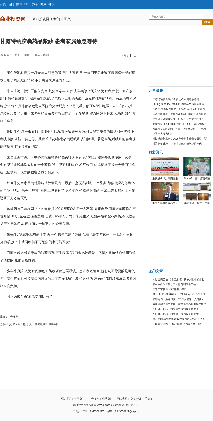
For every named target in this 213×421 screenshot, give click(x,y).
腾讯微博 (42, 324)
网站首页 (65, 398)
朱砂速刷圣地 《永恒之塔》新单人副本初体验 (178, 279)
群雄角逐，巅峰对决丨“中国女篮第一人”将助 (178, 299)
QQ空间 (12, 324)
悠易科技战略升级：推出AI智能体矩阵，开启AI (179, 128)
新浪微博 (23, 324)
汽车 (35, 4)
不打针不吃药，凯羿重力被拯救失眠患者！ (177, 309)
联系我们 (107, 398)
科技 (51, 4)
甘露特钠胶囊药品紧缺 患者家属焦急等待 (176, 99)
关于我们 (79, 398)
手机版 (149, 398)
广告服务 (94, 398)
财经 (27, 4)
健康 (43, 4)
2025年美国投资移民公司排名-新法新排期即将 (179, 109)
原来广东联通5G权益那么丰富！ (171, 289)
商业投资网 (40, 19)
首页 (3, 4)
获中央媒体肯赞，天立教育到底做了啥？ (176, 284)
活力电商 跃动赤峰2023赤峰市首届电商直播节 (179, 318)
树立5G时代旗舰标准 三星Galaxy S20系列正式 (179, 294)
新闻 (11, 4)
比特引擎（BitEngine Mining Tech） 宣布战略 (178, 123)
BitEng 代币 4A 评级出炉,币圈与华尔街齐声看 (178, 104)
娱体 (19, 4)
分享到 (4, 324)
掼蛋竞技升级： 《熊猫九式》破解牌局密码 (177, 143)
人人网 (33, 324)
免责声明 (136, 398)
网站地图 (122, 398)
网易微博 (53, 324)
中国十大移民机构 (163, 133)
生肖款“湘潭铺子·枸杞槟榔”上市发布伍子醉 (177, 323)
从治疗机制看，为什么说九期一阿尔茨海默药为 (179, 114)
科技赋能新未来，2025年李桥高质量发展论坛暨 (180, 138)
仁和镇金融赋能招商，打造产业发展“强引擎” (178, 119)
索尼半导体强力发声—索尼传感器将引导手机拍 (179, 304)
